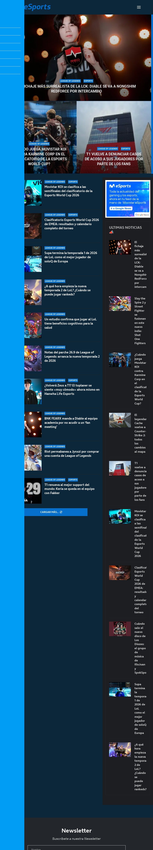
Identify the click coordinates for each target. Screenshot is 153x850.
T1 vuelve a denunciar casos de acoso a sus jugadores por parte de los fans (114, 159)
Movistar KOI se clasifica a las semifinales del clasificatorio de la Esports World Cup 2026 (68, 191)
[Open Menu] (139, 7)
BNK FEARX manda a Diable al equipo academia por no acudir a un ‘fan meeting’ (71, 422)
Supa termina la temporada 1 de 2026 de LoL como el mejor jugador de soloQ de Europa (70, 257)
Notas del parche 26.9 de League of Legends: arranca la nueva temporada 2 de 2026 (72, 362)
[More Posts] (51, 512)
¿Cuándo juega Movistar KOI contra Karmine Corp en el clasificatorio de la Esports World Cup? (39, 156)
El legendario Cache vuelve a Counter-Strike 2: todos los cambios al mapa (140, 433)
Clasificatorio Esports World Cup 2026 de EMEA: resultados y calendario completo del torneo (71, 224)
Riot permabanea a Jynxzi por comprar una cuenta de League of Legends (71, 453)
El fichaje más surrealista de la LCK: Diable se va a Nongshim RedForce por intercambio (76, 88)
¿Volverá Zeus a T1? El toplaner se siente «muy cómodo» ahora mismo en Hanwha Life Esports (72, 393)
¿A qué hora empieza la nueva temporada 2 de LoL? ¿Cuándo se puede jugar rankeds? (67, 294)
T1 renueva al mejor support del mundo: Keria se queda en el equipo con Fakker (69, 489)
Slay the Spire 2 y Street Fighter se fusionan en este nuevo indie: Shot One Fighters (140, 320)
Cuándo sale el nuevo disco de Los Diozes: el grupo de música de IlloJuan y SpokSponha (140, 648)
